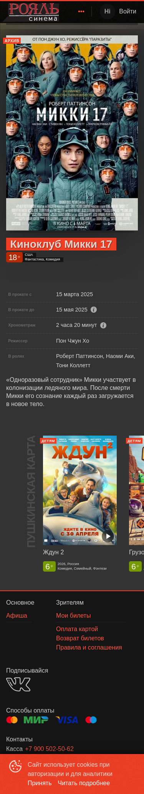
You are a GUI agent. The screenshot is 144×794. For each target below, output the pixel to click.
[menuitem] (81, 11)
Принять (40, 783)
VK (18, 684)
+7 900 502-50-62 (49, 749)
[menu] (76, 11)
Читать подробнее (84, 783)
